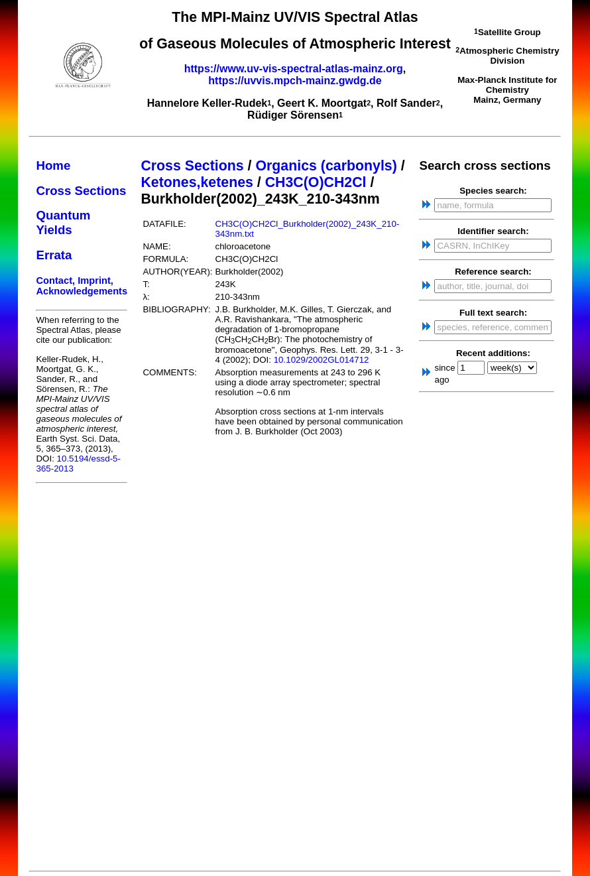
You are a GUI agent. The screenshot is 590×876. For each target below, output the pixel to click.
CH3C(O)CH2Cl (316, 182)
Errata (54, 255)
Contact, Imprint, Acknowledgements (81, 285)
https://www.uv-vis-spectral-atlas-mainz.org (293, 68)
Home (53, 165)
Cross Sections (81, 191)
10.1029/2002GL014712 (321, 360)
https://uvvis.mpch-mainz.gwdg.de (294, 80)
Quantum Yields (63, 222)
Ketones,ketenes (197, 182)
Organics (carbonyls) (325, 166)
